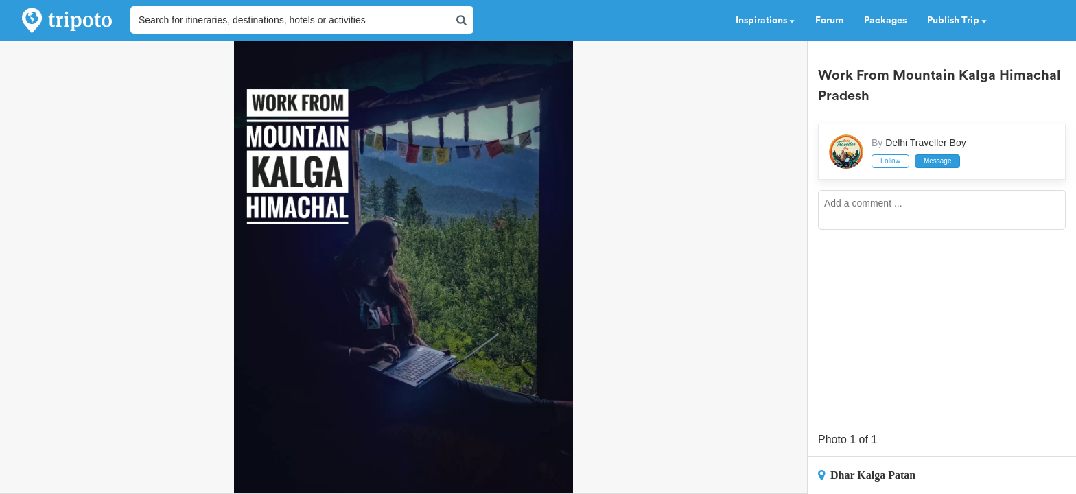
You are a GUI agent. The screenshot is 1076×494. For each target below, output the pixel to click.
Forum (829, 20)
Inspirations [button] (765, 20)
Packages (885, 20)
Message (938, 161)
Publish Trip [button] (957, 20)
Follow (890, 161)
